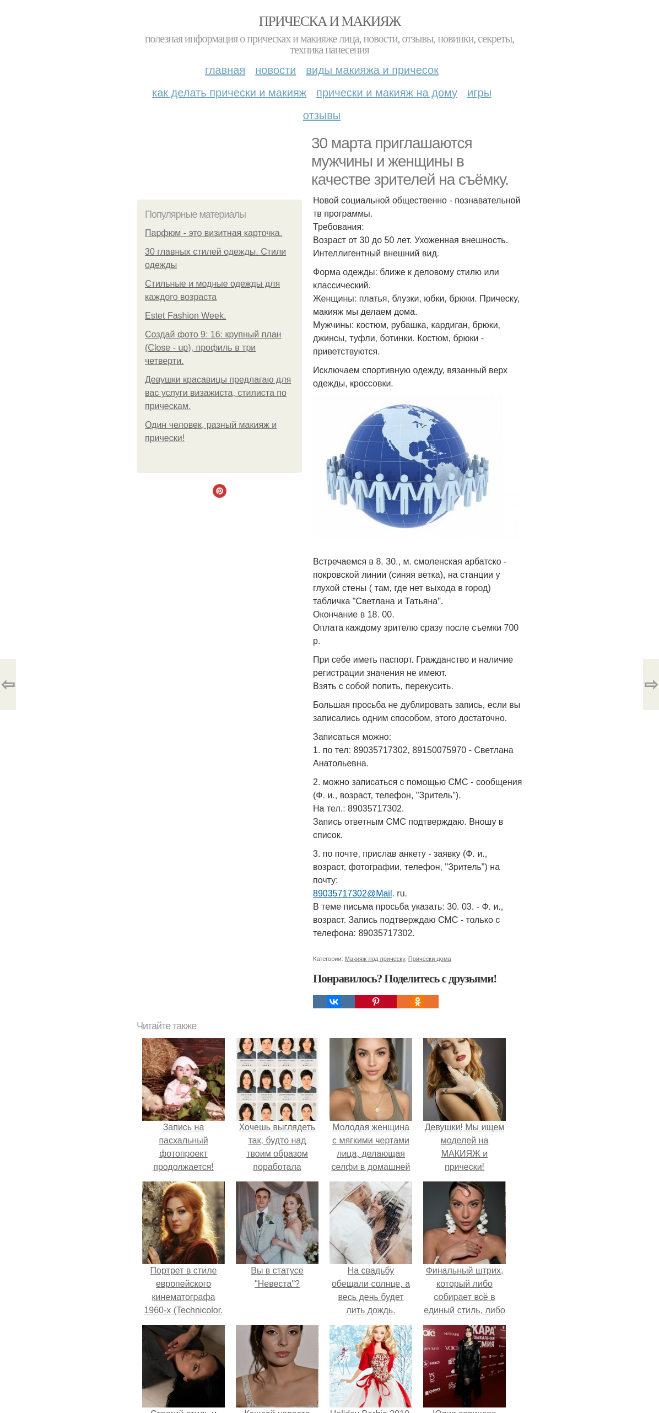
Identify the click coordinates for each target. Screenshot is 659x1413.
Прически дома (429, 958)
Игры (479, 93)
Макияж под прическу (375, 958)
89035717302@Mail (352, 893)
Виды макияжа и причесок (372, 70)
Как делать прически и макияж (229, 93)
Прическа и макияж (330, 21)
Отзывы (322, 115)
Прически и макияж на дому (386, 93)
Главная (225, 70)
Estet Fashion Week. (185, 315)
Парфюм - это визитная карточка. (213, 233)
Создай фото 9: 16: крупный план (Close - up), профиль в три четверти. (213, 348)
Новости (275, 70)
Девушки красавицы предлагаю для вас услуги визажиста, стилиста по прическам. (218, 393)
